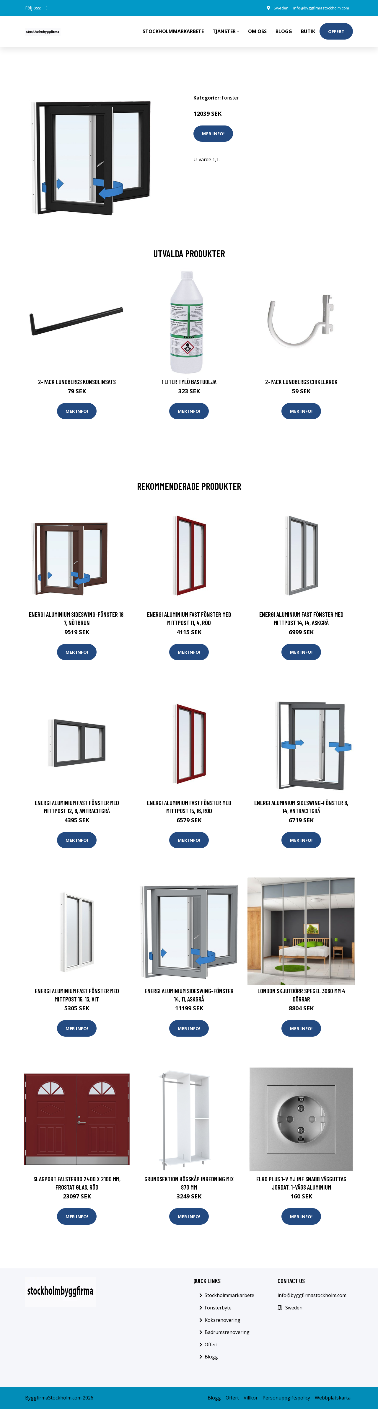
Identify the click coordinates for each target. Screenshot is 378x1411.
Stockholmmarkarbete (173, 31)
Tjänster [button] (224, 31)
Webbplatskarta (333, 1400)
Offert (336, 31)
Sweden (274, 8)
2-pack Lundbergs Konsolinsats (77, 381)
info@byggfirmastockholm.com (318, 8)
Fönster (230, 97)
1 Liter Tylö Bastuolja (189, 381)
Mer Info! (213, 133)
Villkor (251, 1400)
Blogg (284, 31)
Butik (308, 31)
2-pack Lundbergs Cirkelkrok (301, 381)
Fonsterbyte (218, 1309)
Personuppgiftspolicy (286, 1400)
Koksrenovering (222, 1322)
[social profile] (46, 8)
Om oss (257, 31)
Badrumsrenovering (227, 1334)
